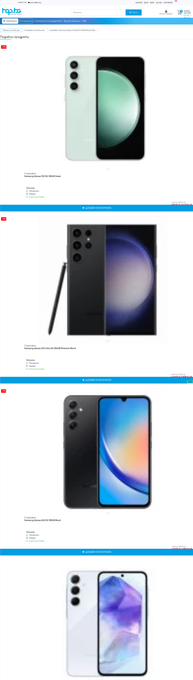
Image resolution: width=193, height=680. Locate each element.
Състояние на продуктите (48, 21)
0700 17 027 (23, 2)
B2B (84, 21)
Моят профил (166, 12)
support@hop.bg (35, 2)
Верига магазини (72, 21)
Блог (146, 3)
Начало (139, 3)
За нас (159, 3)
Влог (152, 3)
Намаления (26, 21)
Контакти (168, 3)
